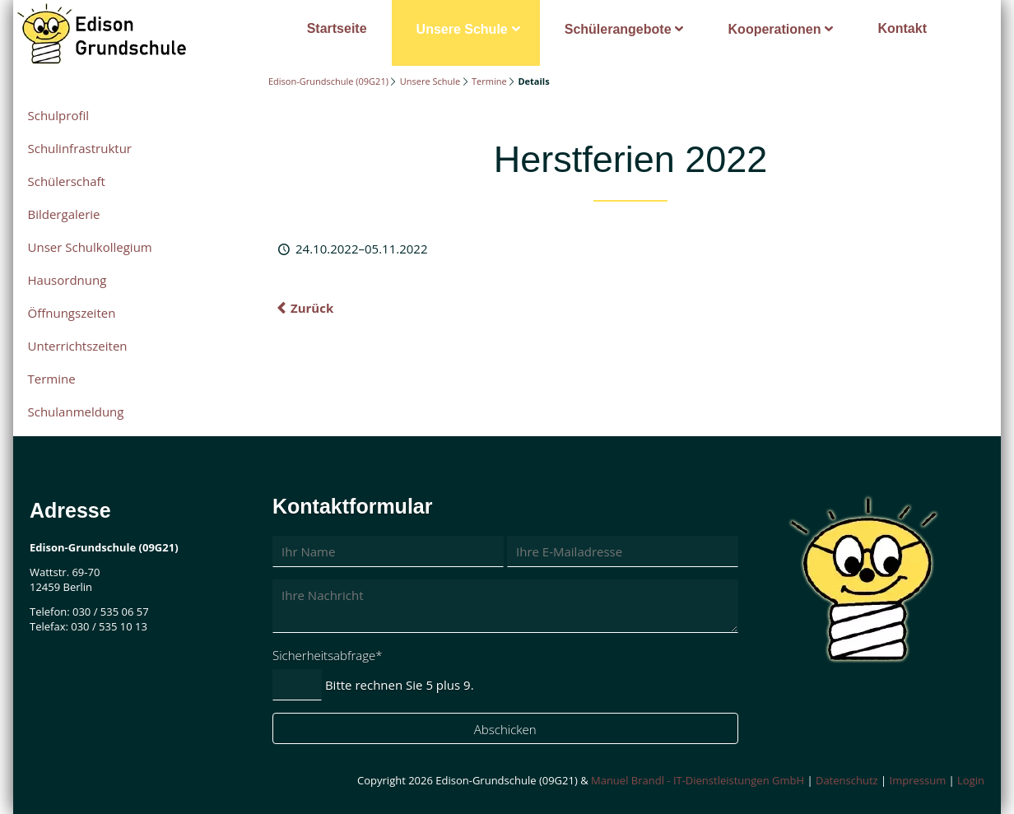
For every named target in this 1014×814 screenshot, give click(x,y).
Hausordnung (67, 280)
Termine (489, 81)
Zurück (312, 308)
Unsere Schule (462, 29)
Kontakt (902, 28)
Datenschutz (847, 780)
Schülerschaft (66, 181)
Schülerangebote (618, 29)
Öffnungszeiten (72, 313)
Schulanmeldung (76, 411)
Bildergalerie (64, 214)
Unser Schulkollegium (90, 247)
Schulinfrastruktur (80, 148)
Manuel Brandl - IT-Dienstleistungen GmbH (697, 780)
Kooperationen (774, 29)
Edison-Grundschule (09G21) (328, 81)
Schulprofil (59, 115)
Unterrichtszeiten (78, 345)
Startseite (337, 28)
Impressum (918, 780)
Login (970, 780)
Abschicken (505, 729)
